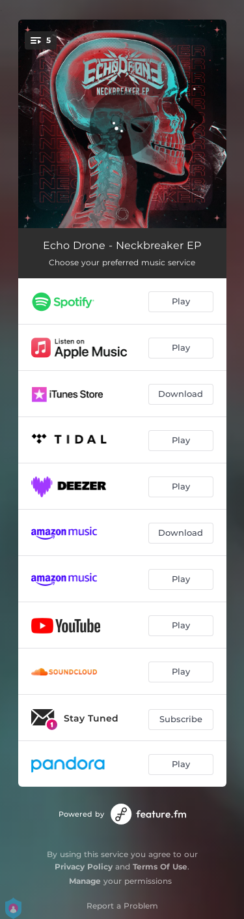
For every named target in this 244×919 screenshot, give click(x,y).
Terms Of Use (160, 866)
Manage (85, 881)
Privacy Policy (84, 866)
